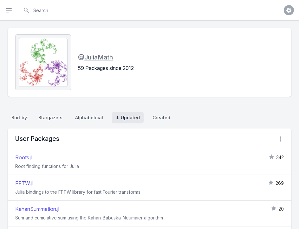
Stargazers (50, 117)
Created (161, 117)
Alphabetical (89, 117)
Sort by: (21, 117)
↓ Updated (128, 117)
